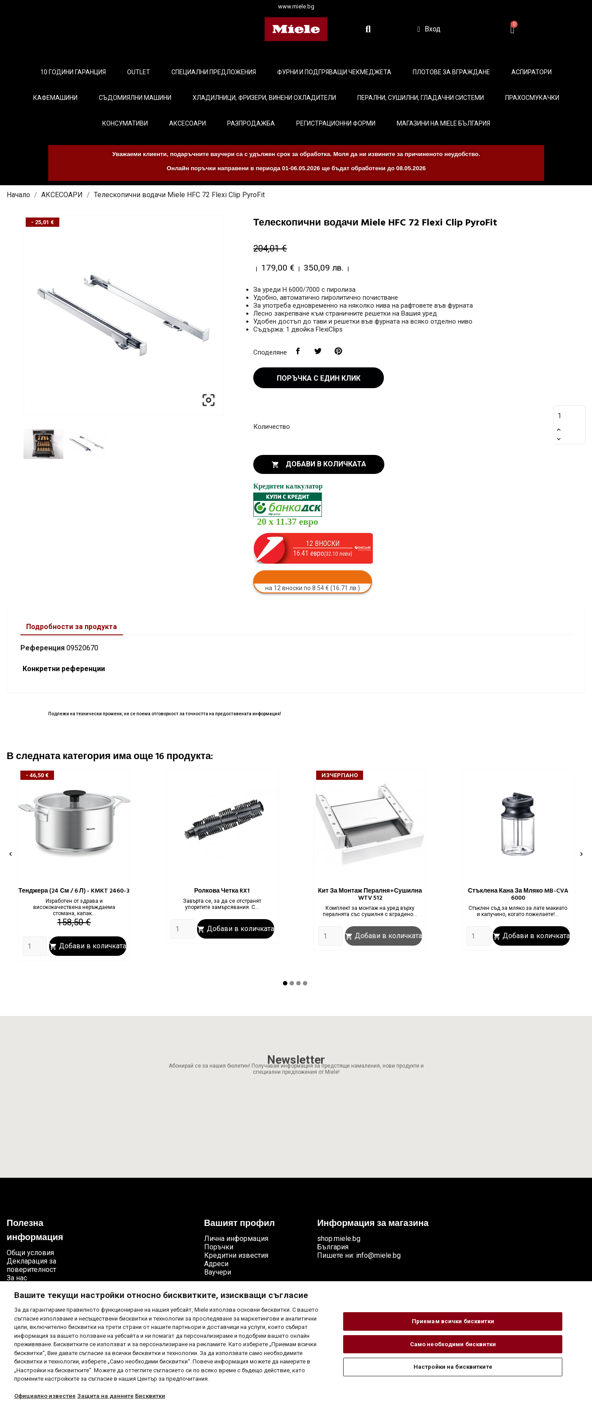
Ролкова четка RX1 (222, 891)
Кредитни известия (236, 1255)
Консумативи (125, 123)
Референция (42, 648)
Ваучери (217, 1272)
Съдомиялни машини (135, 97)
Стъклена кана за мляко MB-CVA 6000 (518, 894)
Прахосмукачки (532, 97)
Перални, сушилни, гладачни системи (420, 97)
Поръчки (218, 1247)
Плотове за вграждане (451, 72)
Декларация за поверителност (31, 1265)
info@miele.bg (378, 1255)
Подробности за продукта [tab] (71, 626)
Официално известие (45, 1396)
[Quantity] (35, 946)
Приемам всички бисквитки (453, 1321)
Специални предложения (213, 72)
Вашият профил (239, 1224)
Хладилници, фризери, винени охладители (264, 97)
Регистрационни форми (335, 123)
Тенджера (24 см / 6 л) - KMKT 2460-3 (74, 891)
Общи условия (30, 1252)
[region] (296, 1343)
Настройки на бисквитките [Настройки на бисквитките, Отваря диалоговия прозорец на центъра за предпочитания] (453, 1366)
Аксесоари (187, 123)
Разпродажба (251, 123)
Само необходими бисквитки (453, 1344)
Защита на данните (105, 1396)
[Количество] (564, 415)
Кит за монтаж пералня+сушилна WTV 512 (370, 894)
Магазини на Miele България (443, 123)
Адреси (216, 1264)
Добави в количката (318, 464)
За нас (17, 1278)
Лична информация (236, 1238)
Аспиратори (531, 72)
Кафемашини (55, 97)
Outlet (138, 72)
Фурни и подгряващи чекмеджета (334, 72)
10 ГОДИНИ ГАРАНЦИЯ (73, 72)
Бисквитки (150, 1396)
